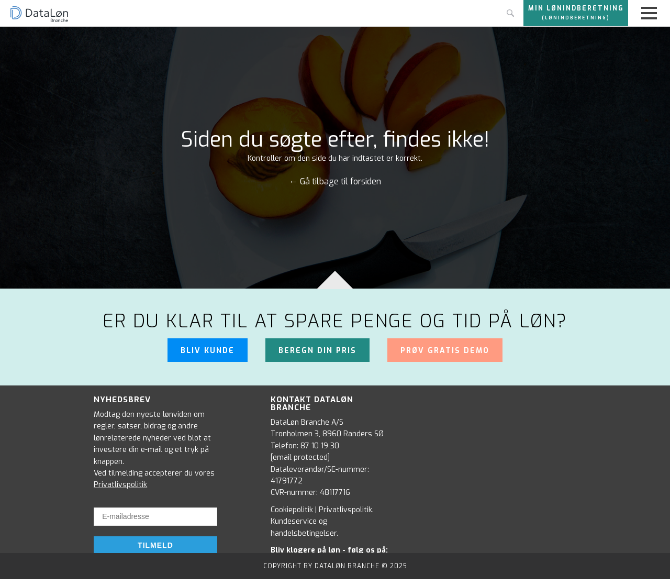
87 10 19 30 (319, 446)
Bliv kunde (207, 351)
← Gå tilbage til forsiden (335, 182)
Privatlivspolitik (120, 485)
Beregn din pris (317, 351)
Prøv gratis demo (444, 351)
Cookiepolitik (292, 510)
